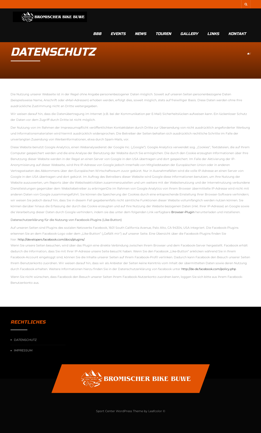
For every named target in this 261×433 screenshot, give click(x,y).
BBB (97, 17)
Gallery (189, 17)
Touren (163, 17)
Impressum (23, 350)
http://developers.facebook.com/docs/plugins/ (51, 239)
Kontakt (237, 17)
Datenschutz (25, 340)
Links (213, 17)
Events (118, 17)
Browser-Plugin (182, 212)
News (140, 17)
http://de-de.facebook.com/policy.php (208, 269)
